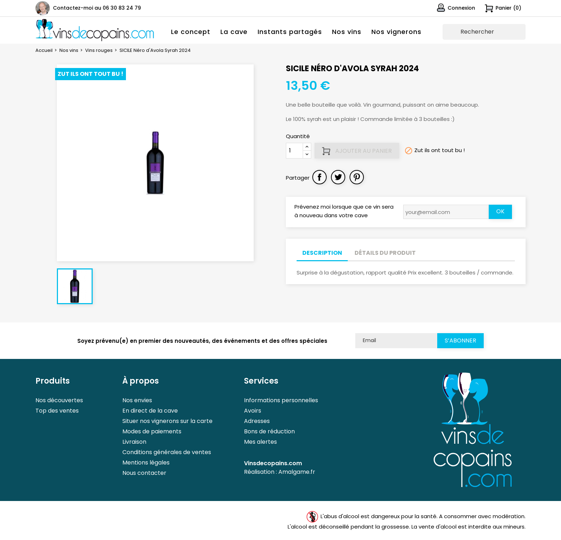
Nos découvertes (59, 400)
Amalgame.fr (296, 472)
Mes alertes (260, 442)
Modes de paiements (151, 431)
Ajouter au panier (357, 151)
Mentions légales (146, 462)
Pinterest (356, 177)
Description (322, 253)
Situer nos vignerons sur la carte (167, 421)
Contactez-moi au (97, 7)
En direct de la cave (150, 411)
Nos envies (137, 400)
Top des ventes (57, 411)
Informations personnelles (281, 400)
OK (500, 211)
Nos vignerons (396, 31)
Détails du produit (385, 253)
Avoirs (252, 411)
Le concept (190, 31)
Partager (319, 177)
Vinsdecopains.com (273, 463)
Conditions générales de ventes (166, 452)
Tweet (338, 177)
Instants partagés (290, 31)
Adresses (257, 421)
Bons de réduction (269, 431)
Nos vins (346, 31)
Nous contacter (144, 473)
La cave (234, 31)
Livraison (134, 442)
